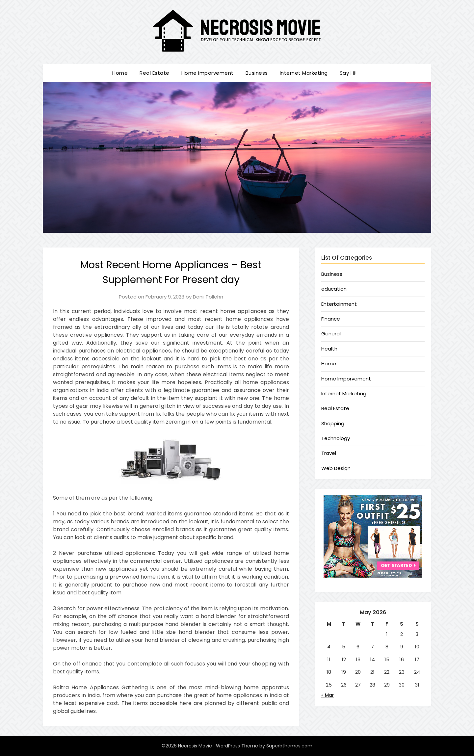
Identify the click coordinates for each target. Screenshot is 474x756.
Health (329, 348)
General (331, 333)
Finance (330, 318)
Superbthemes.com (289, 746)
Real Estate (155, 72)
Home (120, 72)
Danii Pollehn (208, 296)
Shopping (332, 423)
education (334, 288)
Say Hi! (348, 72)
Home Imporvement (207, 72)
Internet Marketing (304, 72)
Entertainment (339, 303)
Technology (335, 438)
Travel (328, 453)
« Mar (327, 694)
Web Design (336, 468)
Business (257, 72)
